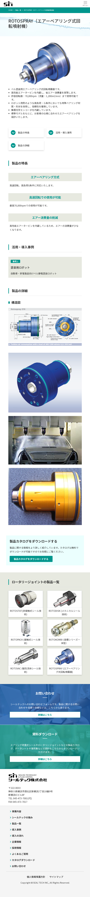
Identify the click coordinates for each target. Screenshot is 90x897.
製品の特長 (23, 132)
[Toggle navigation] (85, 3)
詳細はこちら (45, 714)
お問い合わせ (19, 866)
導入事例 (16, 829)
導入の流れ (17, 835)
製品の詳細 (23, 145)
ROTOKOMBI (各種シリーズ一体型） (64, 641)
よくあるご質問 (20, 854)
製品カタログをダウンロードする (31, 559)
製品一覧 (16, 823)
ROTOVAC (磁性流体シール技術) (25, 670)
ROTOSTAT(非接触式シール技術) (25, 612)
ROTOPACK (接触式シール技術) (25, 641)
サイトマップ (56, 876)
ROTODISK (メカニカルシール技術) (64, 612)
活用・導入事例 (64, 132)
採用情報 (16, 848)
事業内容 (16, 811)
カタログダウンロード (23, 860)
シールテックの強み (22, 817)
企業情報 (16, 841)
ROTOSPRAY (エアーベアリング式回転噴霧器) (64, 670)
